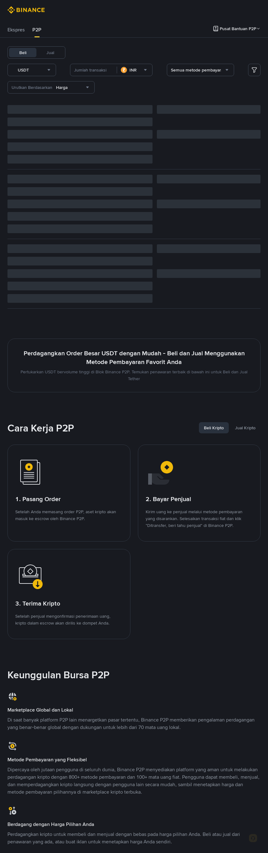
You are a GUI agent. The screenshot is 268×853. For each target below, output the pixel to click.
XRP (138, 52)
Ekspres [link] (16, 29)
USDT (78, 52)
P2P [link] (36, 29)
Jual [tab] (50, 52)
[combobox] (72, 70)
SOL (152, 52)
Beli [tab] (22, 52)
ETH (124, 52)
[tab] (16, 29)
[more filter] (254, 70)
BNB (109, 52)
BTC (94, 52)
